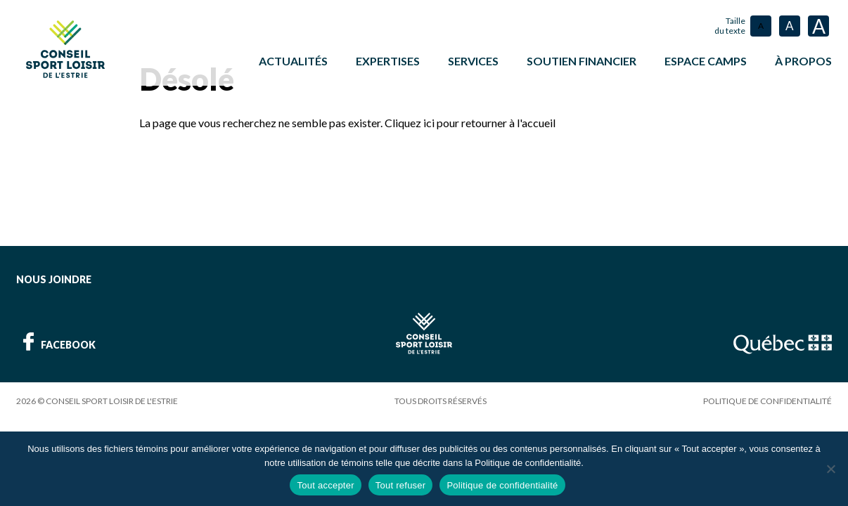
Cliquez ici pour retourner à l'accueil (470, 121)
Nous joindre (53, 278)
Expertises (388, 60)
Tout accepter (325, 485)
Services (473, 60)
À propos (803, 60)
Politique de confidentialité (767, 399)
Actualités (293, 60)
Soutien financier (581, 60)
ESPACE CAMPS (705, 60)
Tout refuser (400, 485)
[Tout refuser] (830, 469)
